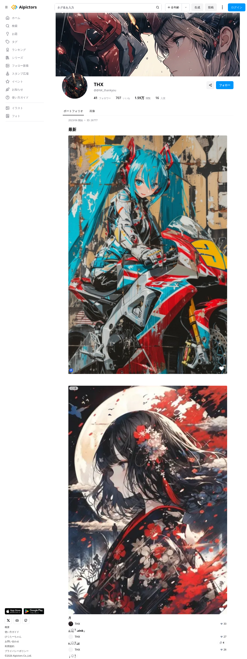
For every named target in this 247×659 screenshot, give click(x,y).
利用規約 (9, 646)
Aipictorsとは (224, 600)
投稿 (211, 7)
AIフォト (93, 606)
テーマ (92, 611)
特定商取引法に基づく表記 (136, 642)
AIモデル (93, 617)
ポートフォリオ (73, 111)
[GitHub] (77, 644)
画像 (92, 111)
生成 (197, 7)
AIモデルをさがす (131, 611)
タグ (90, 622)
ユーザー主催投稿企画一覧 (195, 623)
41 (95, 98)
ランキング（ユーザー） (163, 612)
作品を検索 (127, 600)
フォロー (224, 85)
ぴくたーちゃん (13, 636)
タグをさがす (128, 606)
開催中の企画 (192, 610)
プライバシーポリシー (17, 651)
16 (157, 98)
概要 (7, 627)
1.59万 (139, 98)
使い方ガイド (12, 632)
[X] (58, 644)
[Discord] (64, 644)
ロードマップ (224, 606)
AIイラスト (95, 600)
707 (118, 98)
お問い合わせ (12, 641)
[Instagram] (70, 644)
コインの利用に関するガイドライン (178, 642)
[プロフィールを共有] (210, 85)
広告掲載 (104, 647)
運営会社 (119, 647)
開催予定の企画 (193, 615)
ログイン (236, 7)
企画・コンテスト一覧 (195, 602)
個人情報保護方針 (105, 642)
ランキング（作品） (161, 602)
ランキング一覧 (161, 619)
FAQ (206, 642)
